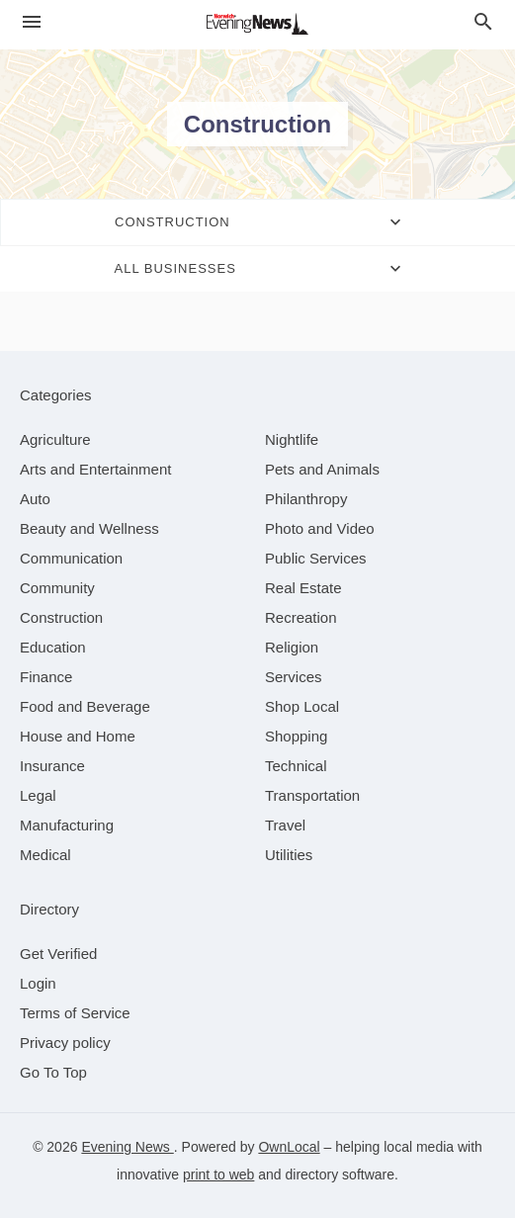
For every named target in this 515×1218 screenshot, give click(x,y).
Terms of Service (75, 1012)
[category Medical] (45, 854)
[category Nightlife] (291, 439)
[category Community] (57, 587)
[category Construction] (61, 617)
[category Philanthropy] (306, 498)
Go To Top (53, 1072)
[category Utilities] (288, 854)
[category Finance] (46, 676)
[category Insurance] (52, 765)
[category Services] (293, 676)
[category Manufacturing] (67, 825)
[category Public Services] (316, 558)
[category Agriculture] (55, 439)
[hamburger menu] (31, 22)
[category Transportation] (312, 795)
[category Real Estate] (303, 587)
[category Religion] (291, 647)
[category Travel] (285, 825)
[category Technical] (296, 765)
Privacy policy (65, 1042)
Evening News (127, 1147)
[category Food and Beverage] (85, 706)
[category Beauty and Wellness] (89, 528)
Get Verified (58, 953)
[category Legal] (38, 795)
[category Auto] (35, 498)
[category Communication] (71, 558)
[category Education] (53, 647)
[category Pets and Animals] (322, 469)
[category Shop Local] (302, 706)
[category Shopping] (296, 736)
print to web (218, 1174)
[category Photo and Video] (320, 528)
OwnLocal (288, 1147)
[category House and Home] (77, 736)
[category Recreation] (301, 617)
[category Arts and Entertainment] (95, 469)
